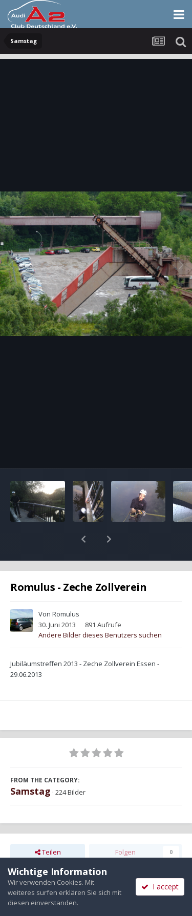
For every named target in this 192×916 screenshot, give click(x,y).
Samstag (30, 764)
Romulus (65, 587)
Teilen (48, 825)
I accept (160, 886)
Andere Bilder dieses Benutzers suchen (100, 608)
